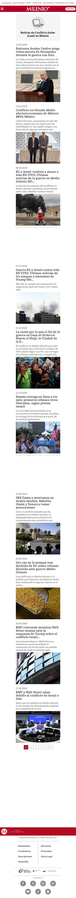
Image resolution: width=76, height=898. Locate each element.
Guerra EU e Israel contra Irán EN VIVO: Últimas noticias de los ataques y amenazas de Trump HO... (38, 275)
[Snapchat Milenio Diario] (48, 891)
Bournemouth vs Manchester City (55, 3)
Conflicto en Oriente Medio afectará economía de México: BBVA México (37, 113)
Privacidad (46, 851)
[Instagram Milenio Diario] (43, 883)
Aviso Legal (46, 856)
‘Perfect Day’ (37, 3)
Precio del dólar (18, 3)
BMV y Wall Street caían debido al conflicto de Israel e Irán (37, 695)
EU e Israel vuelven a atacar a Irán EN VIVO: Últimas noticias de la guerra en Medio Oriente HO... (38, 176)
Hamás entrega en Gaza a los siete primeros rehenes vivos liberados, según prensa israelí (37, 401)
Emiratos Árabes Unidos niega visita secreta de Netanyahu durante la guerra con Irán (38, 51)
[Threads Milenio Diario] (53, 883)
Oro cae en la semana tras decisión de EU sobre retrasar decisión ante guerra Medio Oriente (37, 567)
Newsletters (24, 846)
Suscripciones (25, 856)
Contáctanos (24, 851)
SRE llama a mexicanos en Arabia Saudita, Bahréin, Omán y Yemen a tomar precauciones (35, 502)
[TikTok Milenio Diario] (38, 891)
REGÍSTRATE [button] (70, 9)
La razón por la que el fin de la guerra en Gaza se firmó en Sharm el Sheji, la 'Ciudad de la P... (38, 337)
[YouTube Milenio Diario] (28, 891)
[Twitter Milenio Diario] (33, 883)
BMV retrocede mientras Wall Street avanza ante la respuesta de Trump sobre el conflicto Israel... (37, 632)
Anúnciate (23, 862)
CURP (28, 3)
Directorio (46, 846)
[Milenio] (38, 9)
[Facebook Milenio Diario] (23, 883)
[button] (2, 10)
